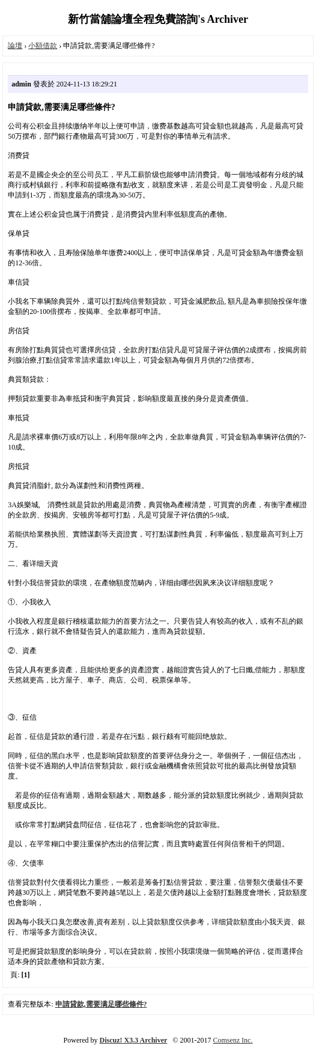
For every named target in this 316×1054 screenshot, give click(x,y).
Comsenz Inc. (232, 1040)
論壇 (15, 45)
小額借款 (42, 45)
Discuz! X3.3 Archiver (134, 1040)
